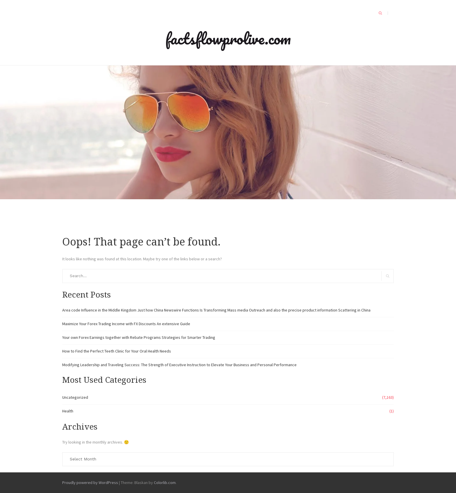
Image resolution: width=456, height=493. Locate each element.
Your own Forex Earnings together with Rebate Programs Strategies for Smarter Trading (138, 337)
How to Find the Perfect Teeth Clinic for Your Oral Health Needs (116, 351)
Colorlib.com (165, 482)
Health (67, 411)
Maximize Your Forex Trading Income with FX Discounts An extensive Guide (126, 323)
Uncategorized (75, 397)
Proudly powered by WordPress (90, 482)
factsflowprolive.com (228, 38)
